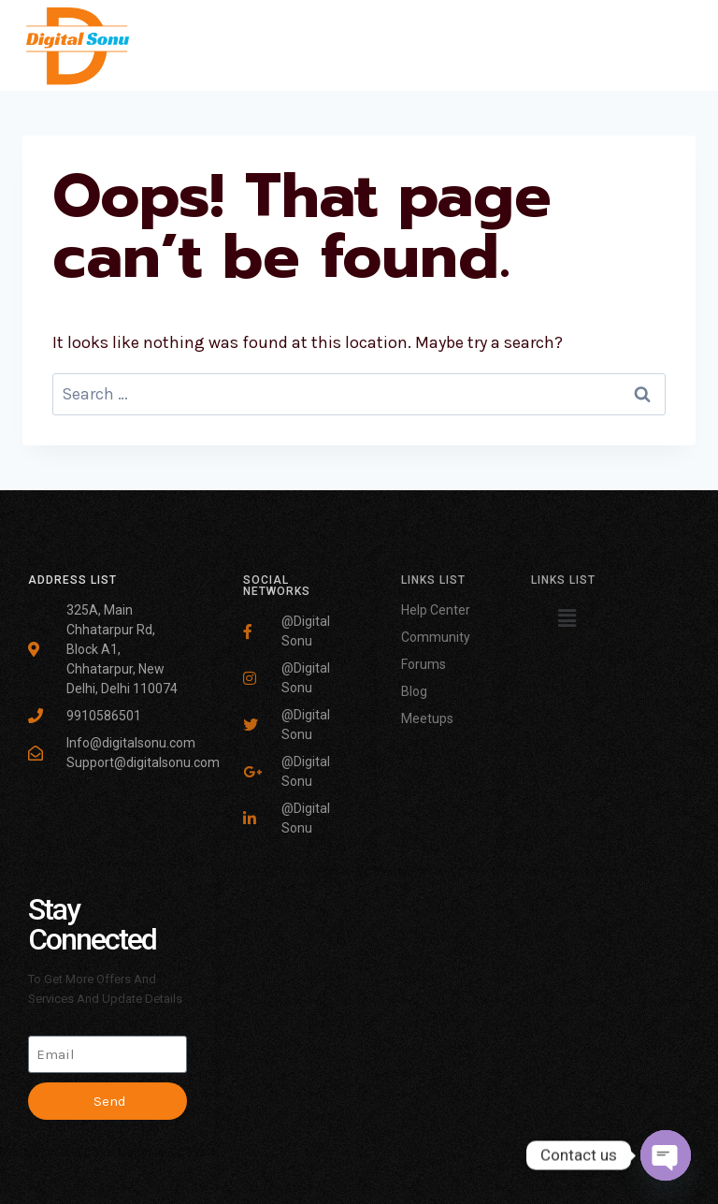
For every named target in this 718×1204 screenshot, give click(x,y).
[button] (567, 618)
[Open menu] (678, 45)
